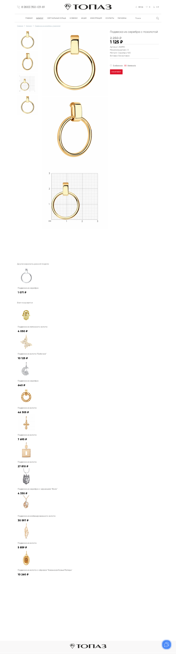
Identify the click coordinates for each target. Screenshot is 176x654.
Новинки (73, 18)
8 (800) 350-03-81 (33, 7)
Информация (96, 18)
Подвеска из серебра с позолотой (47, 26)
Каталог (39, 18)
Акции (84, 18)
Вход (140, 7)
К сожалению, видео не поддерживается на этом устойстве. (60, 239)
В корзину (116, 72)
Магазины (122, 18)
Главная (29, 18)
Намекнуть (131, 65)
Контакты (110, 18)
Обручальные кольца (56, 18)
